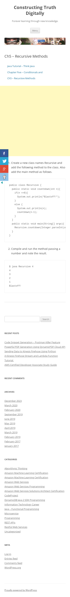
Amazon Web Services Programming (24, 486)
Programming (12, 518)
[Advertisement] (35, 121)
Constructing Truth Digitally (35, 10)
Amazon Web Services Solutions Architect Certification (34, 491)
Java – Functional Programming (21, 509)
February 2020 (12, 410)
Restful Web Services (15, 527)
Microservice (11, 513)
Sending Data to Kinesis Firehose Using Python (30, 351)
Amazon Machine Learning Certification (26, 473)
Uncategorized (12, 531)
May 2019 (9, 423)
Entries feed (11, 558)
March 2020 (10, 405)
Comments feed (13, 563)
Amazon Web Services (16, 482)
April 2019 (9, 428)
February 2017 (12, 441)
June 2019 (9, 419)
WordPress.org (12, 567)
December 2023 (13, 401)
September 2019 (13, 414)
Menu (35, 30)
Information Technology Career (21, 504)
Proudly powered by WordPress (20, 590)
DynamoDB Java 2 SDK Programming (24, 500)
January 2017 (11, 446)
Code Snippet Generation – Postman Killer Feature (32, 342)
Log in (7, 554)
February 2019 (12, 437)
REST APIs (9, 522)
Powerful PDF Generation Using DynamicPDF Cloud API (34, 347)
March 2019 (10, 432)
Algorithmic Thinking (15, 468)
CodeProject (11, 495)
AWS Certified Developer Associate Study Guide (30, 365)
